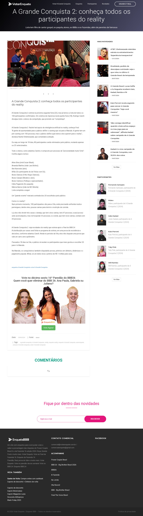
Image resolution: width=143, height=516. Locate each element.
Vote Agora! (48, 328)
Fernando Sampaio (116, 185)
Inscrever (95, 419)
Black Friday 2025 (14, 500)
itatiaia (37, 337)
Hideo (110, 200)
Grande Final (125, 4)
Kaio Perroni (113, 232)
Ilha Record (55, 485)
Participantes (92, 4)
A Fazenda (55, 475)
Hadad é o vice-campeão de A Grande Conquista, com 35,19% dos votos (123, 152)
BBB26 (54, 470)
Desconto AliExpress (15, 497)
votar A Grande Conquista (39, 267)
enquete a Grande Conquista (21, 267)
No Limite (55, 480)
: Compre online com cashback (25, 479)
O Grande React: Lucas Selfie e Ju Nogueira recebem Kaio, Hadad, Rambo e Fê (123, 89)
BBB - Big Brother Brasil (60, 490)
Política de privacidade (127, 512)
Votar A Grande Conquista (61, 4)
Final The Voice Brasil (59, 495)
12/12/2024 (115, 58)
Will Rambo (113, 263)
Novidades (105, 4)
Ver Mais (116, 167)
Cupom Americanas (14, 491)
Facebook (100, 438)
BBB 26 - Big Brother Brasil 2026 (63, 465)
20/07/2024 (115, 78)
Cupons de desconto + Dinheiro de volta (22, 482)
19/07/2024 (115, 95)
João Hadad (113, 216)
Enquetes (79, 4)
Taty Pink (112, 247)
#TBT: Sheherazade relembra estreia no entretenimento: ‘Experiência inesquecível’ (123, 52)
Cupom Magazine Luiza (16, 494)
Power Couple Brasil (59, 460)
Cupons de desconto (15, 488)
